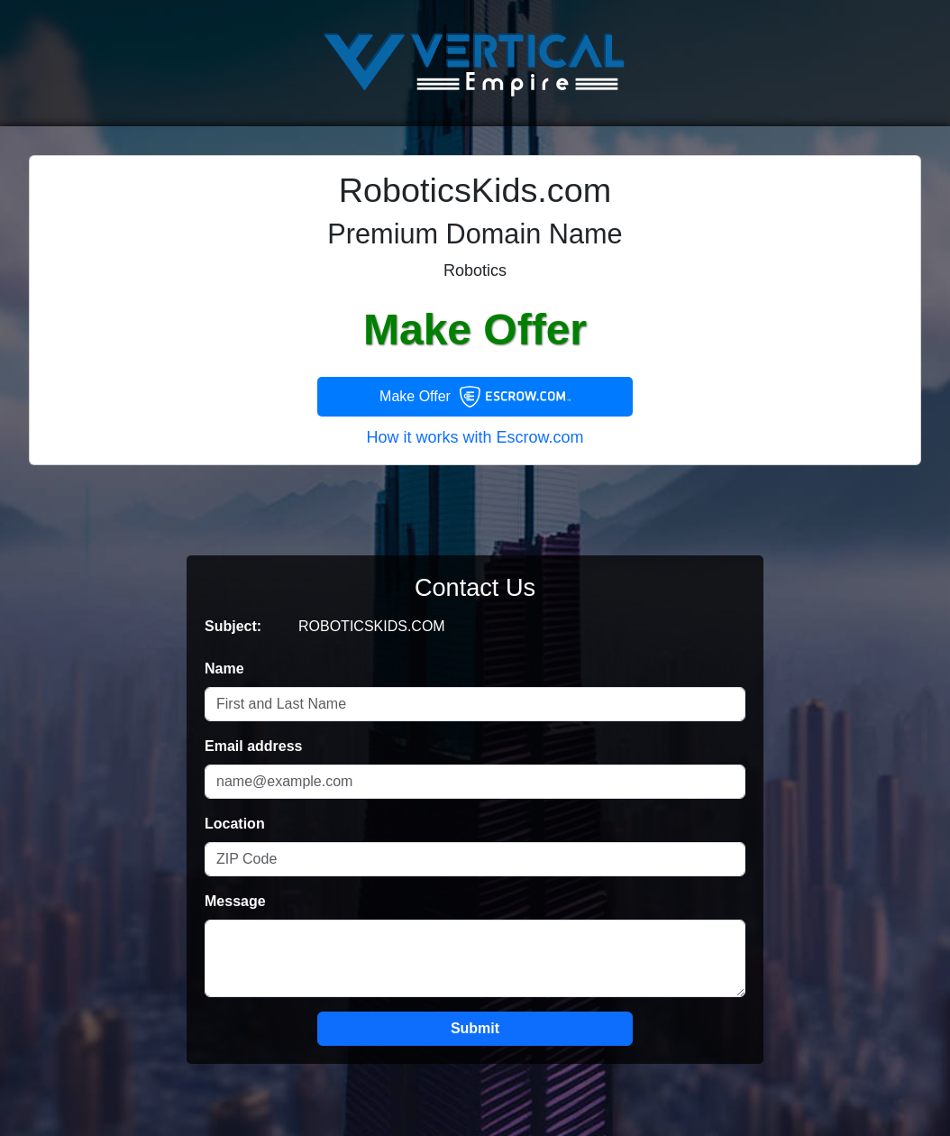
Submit (475, 1028)
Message (235, 901)
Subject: (233, 626)
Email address (254, 746)
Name (224, 668)
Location (235, 823)
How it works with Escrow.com (474, 437)
